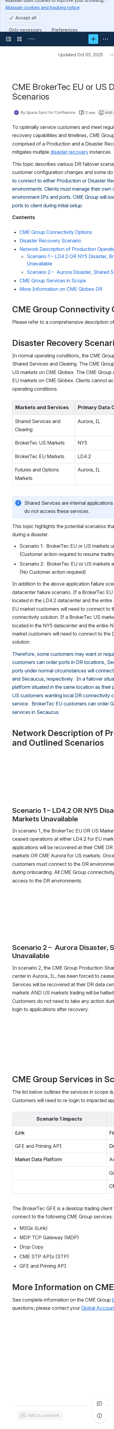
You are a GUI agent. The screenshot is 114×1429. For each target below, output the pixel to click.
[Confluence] (31, 39)
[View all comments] (99, 1403)
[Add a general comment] (40, 1415)
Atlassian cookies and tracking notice (42, 7)
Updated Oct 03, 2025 (80, 54)
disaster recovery (69, 152)
